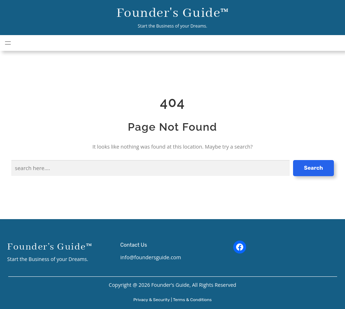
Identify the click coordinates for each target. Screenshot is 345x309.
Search (313, 168)
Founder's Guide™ (172, 13)
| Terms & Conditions (191, 299)
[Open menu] (8, 43)
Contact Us (133, 245)
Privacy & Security (151, 299)
